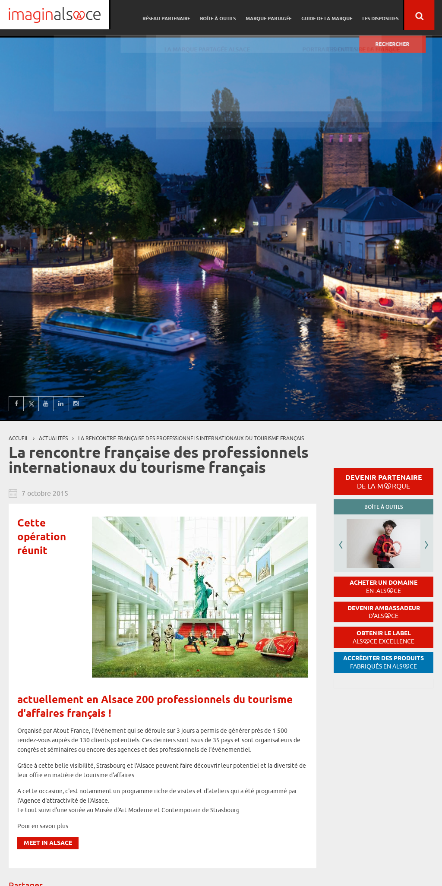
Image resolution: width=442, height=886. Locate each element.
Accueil (18, 438)
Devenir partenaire (383, 481)
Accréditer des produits (383, 662)
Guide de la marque (335, 15)
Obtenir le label (383, 637)
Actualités (53, 438)
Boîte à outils (229, 15)
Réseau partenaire (179, 15)
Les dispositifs (388, 15)
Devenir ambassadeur (383, 612)
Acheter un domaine (383, 586)
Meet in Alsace (48, 843)
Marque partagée (279, 15)
